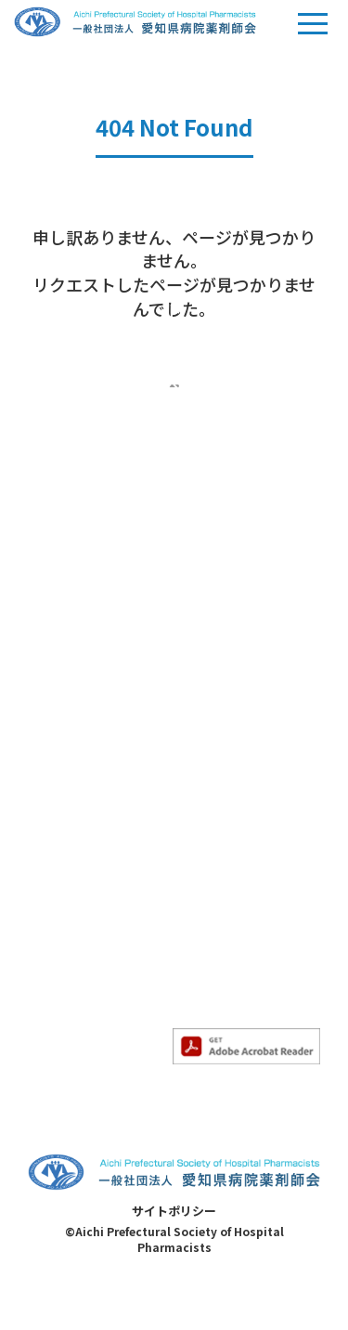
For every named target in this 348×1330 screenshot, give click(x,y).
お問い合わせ (213, 902)
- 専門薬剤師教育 (224, 660)
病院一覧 (200, 959)
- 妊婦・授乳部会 (224, 773)
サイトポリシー (174, 1256)
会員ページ (206, 846)
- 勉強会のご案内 (77, 869)
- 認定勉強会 (64, 898)
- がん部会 (204, 689)
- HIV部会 (201, 802)
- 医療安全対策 (71, 1002)
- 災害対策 (58, 1059)
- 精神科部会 (211, 746)
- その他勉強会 (71, 926)
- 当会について (71, 660)
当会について (67, 628)
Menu (313, 31)
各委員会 (54, 969)
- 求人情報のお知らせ (90, 793)
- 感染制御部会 (217, 717)
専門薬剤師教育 (219, 628)
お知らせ (54, 733)
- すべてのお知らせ (83, 765)
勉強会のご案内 (73, 837)
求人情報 (200, 874)
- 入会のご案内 (71, 689)
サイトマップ (213, 930)
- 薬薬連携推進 (71, 1031)
